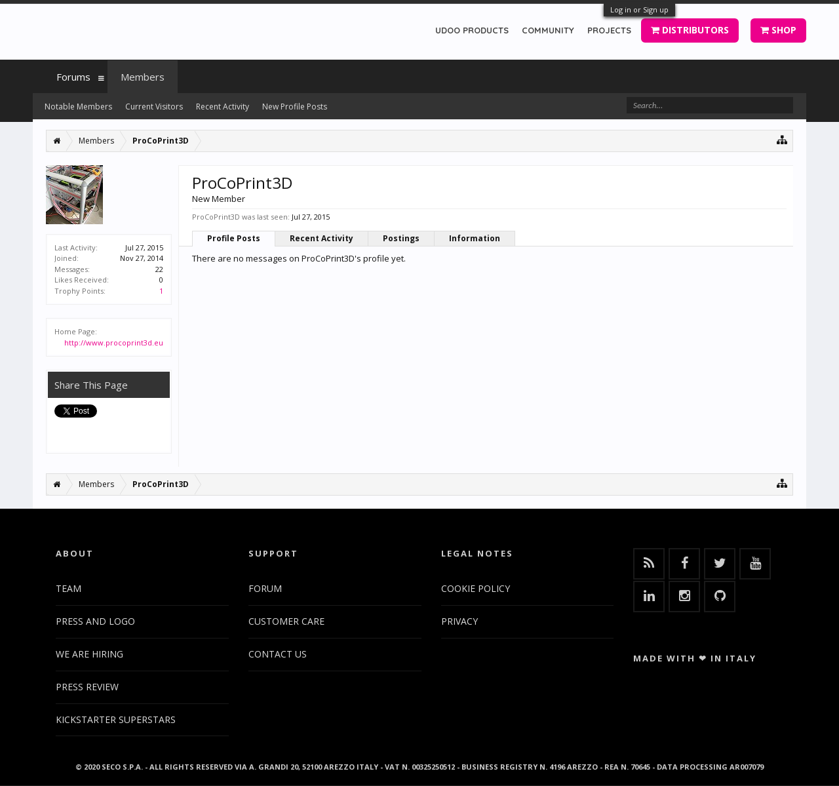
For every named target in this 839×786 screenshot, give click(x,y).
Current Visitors (154, 106)
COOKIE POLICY (475, 588)
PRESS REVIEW (87, 686)
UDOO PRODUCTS (472, 30)
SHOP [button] (778, 30)
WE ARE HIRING (89, 654)
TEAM (68, 588)
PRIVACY (459, 621)
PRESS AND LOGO (95, 621)
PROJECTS (609, 30)
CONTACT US (277, 654)
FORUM (265, 588)
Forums (73, 76)
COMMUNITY (548, 30)
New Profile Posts (294, 106)
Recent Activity (321, 238)
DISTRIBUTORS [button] (690, 30)
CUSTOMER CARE (286, 621)
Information (474, 238)
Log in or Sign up (639, 9)
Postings (401, 238)
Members (143, 76)
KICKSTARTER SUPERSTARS (116, 719)
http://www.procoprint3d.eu (113, 342)
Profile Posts (233, 238)
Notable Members (78, 106)
